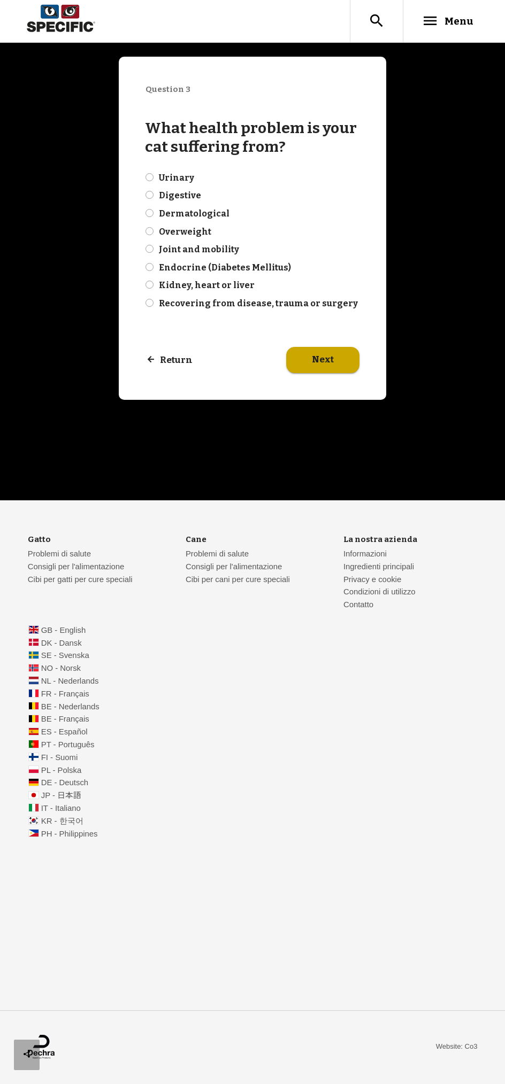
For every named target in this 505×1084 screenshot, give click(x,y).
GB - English (63, 630)
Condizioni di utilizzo (379, 592)
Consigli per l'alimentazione (76, 567)
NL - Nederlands (70, 681)
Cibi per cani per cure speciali (238, 580)
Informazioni (365, 554)
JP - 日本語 (61, 796)
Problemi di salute (59, 554)
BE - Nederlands (70, 707)
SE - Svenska (65, 656)
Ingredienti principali (378, 567)
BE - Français (65, 719)
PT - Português (68, 745)
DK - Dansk (61, 643)
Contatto (358, 605)
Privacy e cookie (372, 580)
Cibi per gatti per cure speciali (80, 580)
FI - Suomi (59, 758)
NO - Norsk (61, 668)
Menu (447, 20)
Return (176, 360)
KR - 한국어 (62, 821)
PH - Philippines (69, 834)
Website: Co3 (457, 1047)
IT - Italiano (61, 808)
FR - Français (65, 694)
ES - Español (64, 732)
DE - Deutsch (64, 783)
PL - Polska (61, 770)
